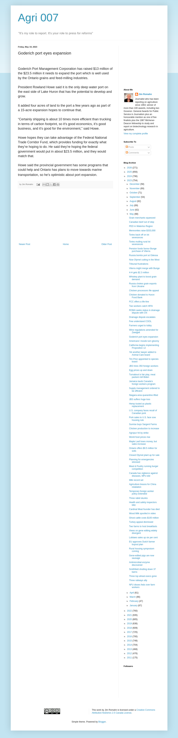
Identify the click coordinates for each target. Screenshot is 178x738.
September (135, 197)
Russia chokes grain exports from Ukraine (143, 284)
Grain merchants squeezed (142, 218)
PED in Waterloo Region (141, 226)
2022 (129, 611)
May (132, 214)
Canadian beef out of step (141, 222)
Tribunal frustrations (138, 264)
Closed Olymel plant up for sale (144, 455)
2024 (129, 176)
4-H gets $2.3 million (139, 272)
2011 (129, 657)
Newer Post (24, 244)
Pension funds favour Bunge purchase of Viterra (143, 249)
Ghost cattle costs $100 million (144, 518)
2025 (129, 172)
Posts (130, 147)
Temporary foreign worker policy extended (141, 492)
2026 (129, 167)
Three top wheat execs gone (143, 576)
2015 (129, 640)
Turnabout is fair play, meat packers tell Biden (142, 375)
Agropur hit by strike (138, 433)
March (133, 597)
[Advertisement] (65, 215)
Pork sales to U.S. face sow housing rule (142, 418)
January (134, 605)
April (132, 592)
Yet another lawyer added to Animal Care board (142, 353)
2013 (129, 649)
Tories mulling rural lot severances (139, 243)
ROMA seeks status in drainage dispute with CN (144, 311)
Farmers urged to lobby (140, 325)
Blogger (102, 722)
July (132, 205)
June (132, 210)
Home (66, 244)
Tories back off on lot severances (139, 236)
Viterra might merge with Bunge (144, 268)
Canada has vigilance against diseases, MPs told (143, 474)
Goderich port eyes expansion (143, 337)
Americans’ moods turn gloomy (144, 341)
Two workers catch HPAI (141, 306)
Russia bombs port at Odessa (143, 255)
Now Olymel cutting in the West (144, 259)
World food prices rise (139, 437)
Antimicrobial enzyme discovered (139, 563)
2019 (129, 623)
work (99, 710)
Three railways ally (138, 580)
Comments (132, 152)
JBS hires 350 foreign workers (143, 366)
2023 (129, 180)
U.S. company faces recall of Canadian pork (143, 411)
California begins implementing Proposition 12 (144, 346)
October (134, 192)
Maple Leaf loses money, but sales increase (143, 442)
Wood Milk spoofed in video (142, 513)
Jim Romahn (145, 94)
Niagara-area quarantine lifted (143, 395)
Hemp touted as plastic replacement (140, 405)
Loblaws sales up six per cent (143, 537)
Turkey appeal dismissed (141, 522)
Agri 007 (38, 17)
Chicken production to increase (144, 428)
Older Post (106, 244)
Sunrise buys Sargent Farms (143, 424)
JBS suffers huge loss (139, 399)
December (135, 184)
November (135, 188)
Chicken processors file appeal (144, 290)
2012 (129, 653)
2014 (129, 645)
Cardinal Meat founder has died (144, 509)
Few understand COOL (140, 321)
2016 (129, 636)
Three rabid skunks (138, 498)
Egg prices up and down (140, 370)
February (134, 601)
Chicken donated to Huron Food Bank (141, 296)
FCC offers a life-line (139, 301)
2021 (129, 615)
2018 (129, 628)
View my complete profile (136, 133)
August (133, 201)
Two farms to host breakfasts (143, 526)
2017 (129, 632)
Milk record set (136, 480)
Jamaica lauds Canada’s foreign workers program (142, 382)
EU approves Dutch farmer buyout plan (142, 543)
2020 (129, 619)
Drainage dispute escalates (142, 317)
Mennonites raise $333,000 (142, 230)
